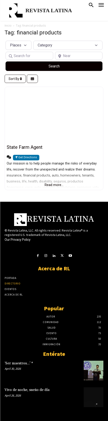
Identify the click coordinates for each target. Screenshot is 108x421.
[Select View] (32, 79)
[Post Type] (18, 45)
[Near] (79, 56)
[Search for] (29, 56)
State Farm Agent (25, 147)
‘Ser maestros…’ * (19, 363)
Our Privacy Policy (18, 239)
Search (60, 65)
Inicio (8, 25)
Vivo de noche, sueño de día (27, 390)
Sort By (15, 79)
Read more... (54, 185)
